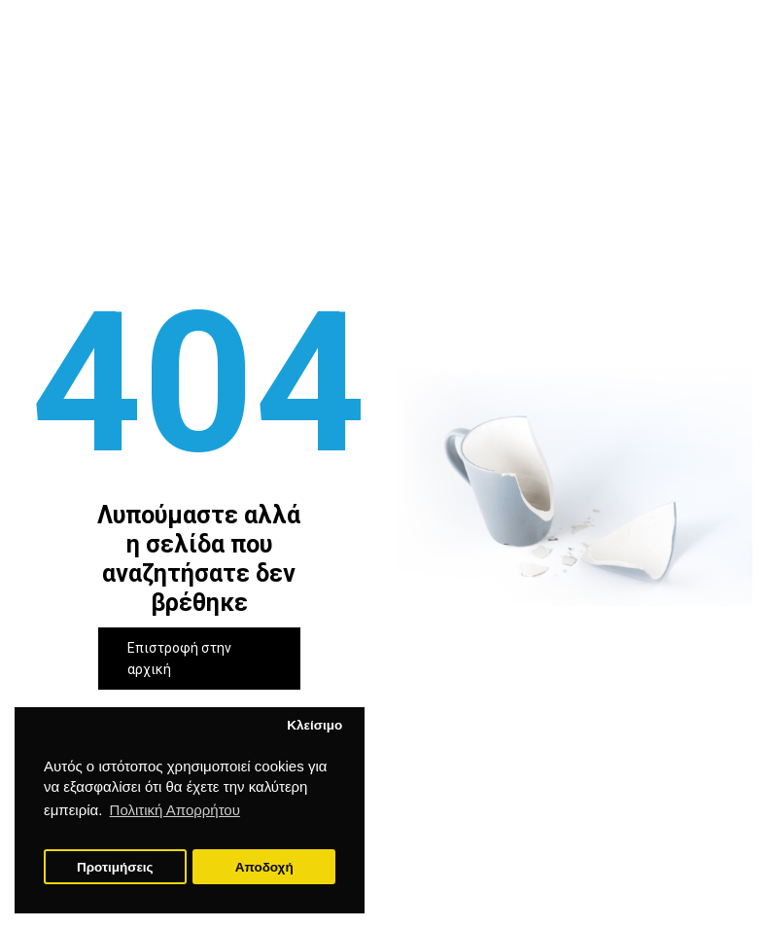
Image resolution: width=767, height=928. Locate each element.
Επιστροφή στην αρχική (179, 658)
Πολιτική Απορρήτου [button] (175, 810)
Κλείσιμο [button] (314, 725)
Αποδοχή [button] (264, 867)
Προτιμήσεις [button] (115, 867)
